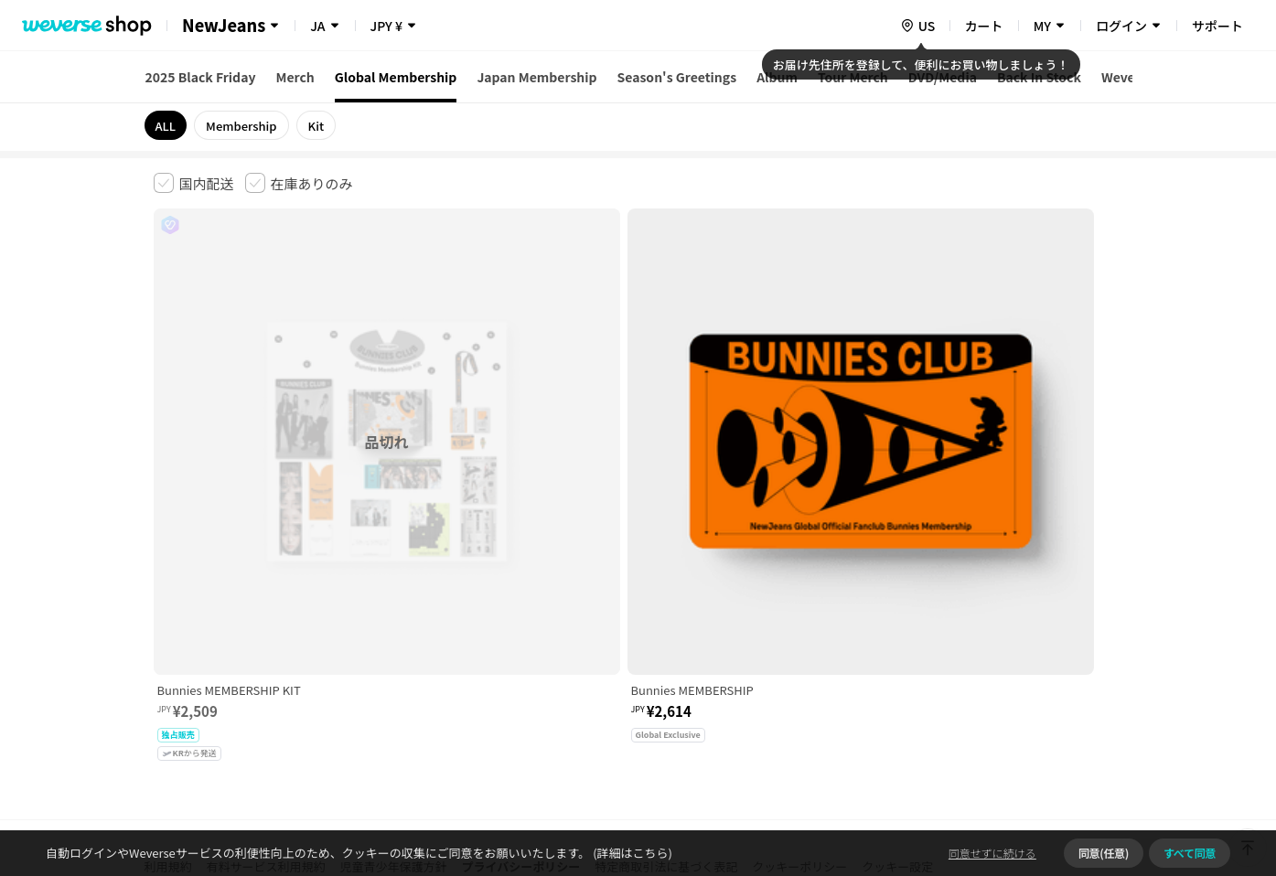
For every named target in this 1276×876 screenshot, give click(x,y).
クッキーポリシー (799, 588)
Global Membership (396, 77)
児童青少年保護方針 (393, 588)
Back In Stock (1039, 77)
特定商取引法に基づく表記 (666, 588)
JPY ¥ (386, 25)
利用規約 (168, 588)
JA (317, 25)
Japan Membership (536, 77)
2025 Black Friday (200, 77)
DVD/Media (942, 77)
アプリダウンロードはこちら (1046, 758)
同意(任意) (1103, 852)
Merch (294, 77)
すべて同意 (1189, 852)
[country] (917, 25)
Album (777, 77)
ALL (166, 125)
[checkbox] (194, 183)
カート (984, 25)
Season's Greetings (677, 77)
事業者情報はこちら (978, 650)
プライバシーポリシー (521, 588)
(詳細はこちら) (631, 852)
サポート (1217, 25)
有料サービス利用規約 (266, 588)
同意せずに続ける (992, 852)
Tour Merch (853, 77)
